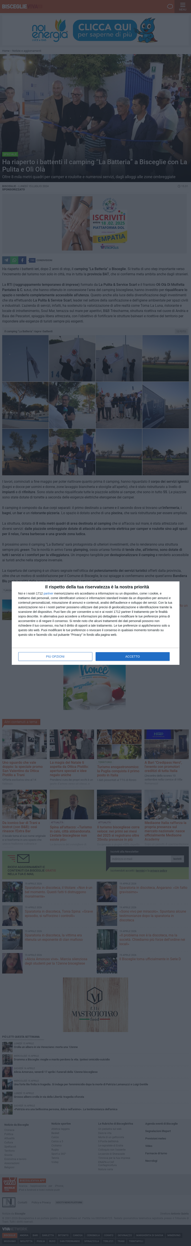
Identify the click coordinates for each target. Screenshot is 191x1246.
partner (48, 593)
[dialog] (95, 623)
